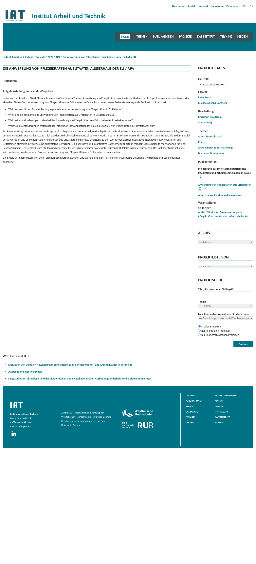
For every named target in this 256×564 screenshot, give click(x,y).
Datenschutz (233, 6)
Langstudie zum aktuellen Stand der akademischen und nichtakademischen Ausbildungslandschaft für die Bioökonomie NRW (79, 378)
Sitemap (219, 422)
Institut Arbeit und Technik (18, 57)
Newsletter (178, 6)
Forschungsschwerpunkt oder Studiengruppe (223, 314)
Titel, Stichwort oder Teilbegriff (215, 289)
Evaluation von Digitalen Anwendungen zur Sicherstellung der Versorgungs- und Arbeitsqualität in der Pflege (70, 364)
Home (125, 36)
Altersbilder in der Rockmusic (25, 371)
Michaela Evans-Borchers (212, 103)
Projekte (185, 36)
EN (245, 6)
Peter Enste (204, 97)
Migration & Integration (211, 153)
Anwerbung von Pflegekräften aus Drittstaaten (224, 184)
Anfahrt (203, 6)
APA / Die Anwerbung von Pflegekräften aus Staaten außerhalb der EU (96, 57)
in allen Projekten (211, 326)
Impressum (217, 6)
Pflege (201, 142)
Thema (202, 301)
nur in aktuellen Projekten (215, 330)
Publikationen (163, 36)
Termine (226, 36)
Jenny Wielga (205, 122)
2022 (50, 57)
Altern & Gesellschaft (210, 136)
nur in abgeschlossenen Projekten (220, 335)
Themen (142, 36)
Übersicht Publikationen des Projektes (220, 195)
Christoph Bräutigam (210, 117)
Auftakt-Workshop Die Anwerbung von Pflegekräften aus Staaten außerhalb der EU (223, 214)
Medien (242, 36)
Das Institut (206, 36)
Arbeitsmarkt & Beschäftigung (215, 147)
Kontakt (192, 6)
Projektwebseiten (225, 395)
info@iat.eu (24, 426)
